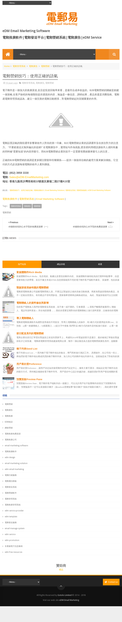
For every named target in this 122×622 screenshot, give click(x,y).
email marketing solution (16, 463)
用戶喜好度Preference (29, 364)
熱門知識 (22, 264)
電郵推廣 (9, 416)
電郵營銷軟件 (11, 493)
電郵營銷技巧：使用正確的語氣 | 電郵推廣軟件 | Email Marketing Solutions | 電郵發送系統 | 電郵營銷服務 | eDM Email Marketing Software (60, 190)
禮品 (61, 569)
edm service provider (14, 511)
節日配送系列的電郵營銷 (30, 333)
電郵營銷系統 (26, 198)
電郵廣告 (33, 66)
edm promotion (12, 540)
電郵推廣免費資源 (13, 434)
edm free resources (13, 552)
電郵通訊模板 (11, 481)
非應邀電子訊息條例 (14, 546)
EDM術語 (9, 422)
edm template (11, 516)
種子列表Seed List (26, 348)
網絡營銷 (9, 428)
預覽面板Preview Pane (29, 379)
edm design (10, 457)
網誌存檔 (61, 264)
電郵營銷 (45, 66)
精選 (100, 264)
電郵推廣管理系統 (13, 505)
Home (7, 66)
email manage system (15, 528)
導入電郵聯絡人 (25, 318)
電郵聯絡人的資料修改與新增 (32, 302)
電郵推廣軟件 (9, 198)
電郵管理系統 (19, 66)
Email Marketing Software (50, 198)
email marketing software (16, 445)
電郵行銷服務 (11, 475)
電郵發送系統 (11, 487)
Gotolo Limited (65, 595)
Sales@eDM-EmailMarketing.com (29, 177)
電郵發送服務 (11, 522)
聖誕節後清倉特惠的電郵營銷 (32, 287)
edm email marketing (14, 469)
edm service (10, 534)
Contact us (111, 582)
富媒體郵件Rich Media (29, 272)
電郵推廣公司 (11, 440)
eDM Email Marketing (69, 600)
